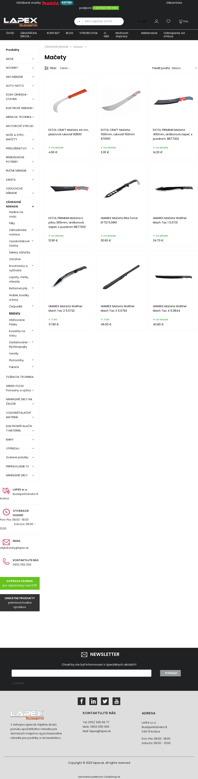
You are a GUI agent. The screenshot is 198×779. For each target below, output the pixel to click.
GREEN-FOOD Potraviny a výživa (18, 388)
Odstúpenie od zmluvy (174, 34)
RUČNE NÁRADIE (16, 171)
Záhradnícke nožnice (17, 232)
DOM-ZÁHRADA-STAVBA (17, 97)
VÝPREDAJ (13, 448)
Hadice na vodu (16, 214)
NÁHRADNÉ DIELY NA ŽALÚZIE (19, 401)
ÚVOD (10, 33)
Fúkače (14, 367)
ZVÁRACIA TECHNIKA (19, 377)
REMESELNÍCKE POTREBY (15, 159)
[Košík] (183, 21)
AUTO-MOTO (15, 86)
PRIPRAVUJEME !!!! (17, 466)
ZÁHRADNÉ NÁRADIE (13, 204)
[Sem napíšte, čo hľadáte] (103, 21)
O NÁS (106, 34)
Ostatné (15, 259)
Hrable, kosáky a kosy (19, 297)
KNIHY (10, 440)
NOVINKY (12, 68)
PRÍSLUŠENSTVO (16, 148)
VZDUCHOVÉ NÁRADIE (14, 191)
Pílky (12, 223)
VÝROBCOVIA (88, 33)
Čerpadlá (15, 306)
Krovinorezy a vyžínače (18, 268)
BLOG (69, 33)
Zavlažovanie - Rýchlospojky (19, 344)
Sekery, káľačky (19, 252)
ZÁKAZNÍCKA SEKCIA (28, 34)
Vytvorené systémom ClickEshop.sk (99, 776)
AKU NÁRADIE (14, 77)
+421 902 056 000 (105, 8)
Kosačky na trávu (17, 333)
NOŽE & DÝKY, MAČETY (15, 137)
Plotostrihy (16, 360)
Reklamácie (149, 33)
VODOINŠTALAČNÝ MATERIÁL (18, 415)
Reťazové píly (18, 288)
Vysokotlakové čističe (19, 243)
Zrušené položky (17, 457)
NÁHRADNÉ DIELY (17, 475)
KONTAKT (53, 33)
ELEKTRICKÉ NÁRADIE (19, 108)
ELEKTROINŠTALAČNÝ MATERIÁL (19, 428)
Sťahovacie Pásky (17, 322)
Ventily (13, 353)
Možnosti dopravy (122, 34)
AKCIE (10, 59)
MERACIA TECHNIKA (19, 117)
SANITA (11, 180)
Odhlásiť (18, 683)
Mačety (14, 313)
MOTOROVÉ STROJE (19, 126)
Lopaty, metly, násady (19, 279)
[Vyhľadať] (78, 21)
